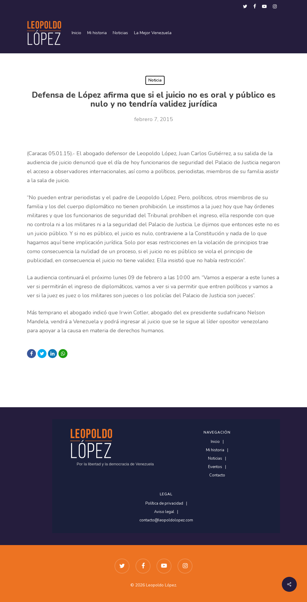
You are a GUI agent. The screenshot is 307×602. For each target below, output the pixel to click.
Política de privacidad (164, 504)
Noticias (215, 459)
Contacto (217, 475)
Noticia (155, 80)
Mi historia (215, 450)
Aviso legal (164, 512)
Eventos (215, 467)
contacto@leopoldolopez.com (166, 520)
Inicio (215, 442)
